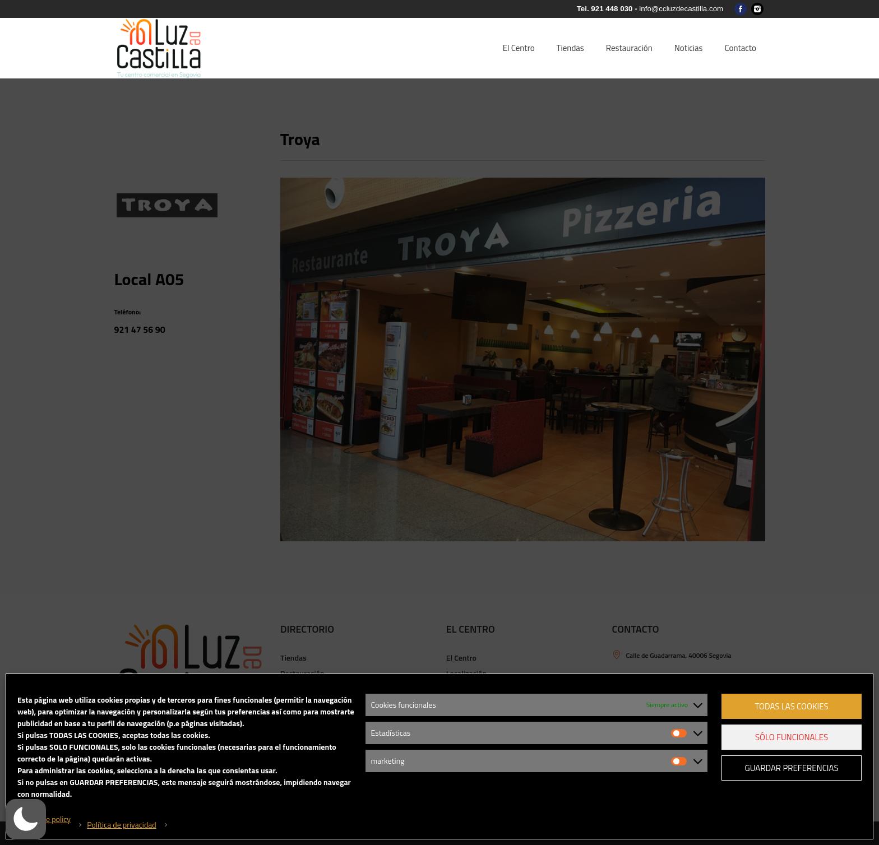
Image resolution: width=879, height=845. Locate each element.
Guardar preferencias (791, 768)
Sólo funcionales (791, 737)
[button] (31, 819)
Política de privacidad (121, 824)
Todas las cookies (791, 706)
